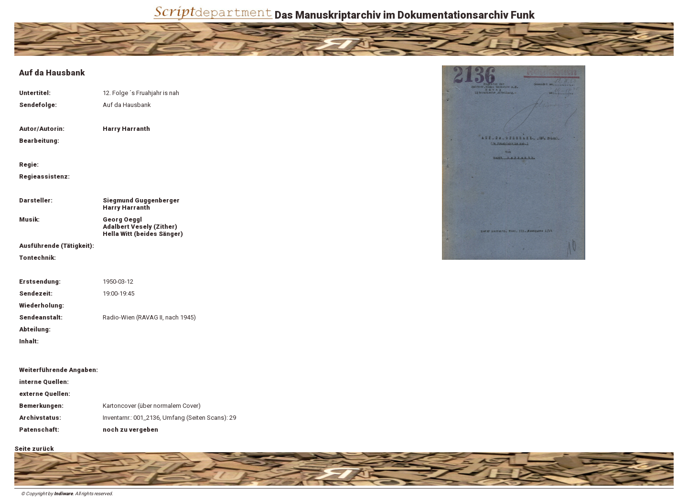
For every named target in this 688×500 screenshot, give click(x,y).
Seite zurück (34, 448)
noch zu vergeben (130, 429)
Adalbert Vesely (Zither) (140, 226)
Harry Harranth (126, 128)
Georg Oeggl (122, 219)
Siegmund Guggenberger (141, 200)
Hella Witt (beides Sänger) (143, 233)
